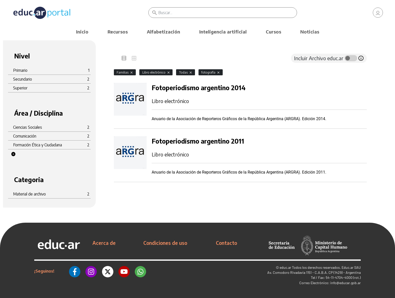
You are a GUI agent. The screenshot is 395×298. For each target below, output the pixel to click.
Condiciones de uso (165, 243)
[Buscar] (227, 13)
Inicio (82, 32)
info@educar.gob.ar (345, 283)
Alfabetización (163, 32)
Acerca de (104, 243)
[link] (378, 13)
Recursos (118, 32)
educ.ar (285, 267)
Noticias (309, 32)
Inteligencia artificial (223, 32)
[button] (13, 154)
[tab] (124, 58)
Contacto (226, 243)
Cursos (273, 32)
